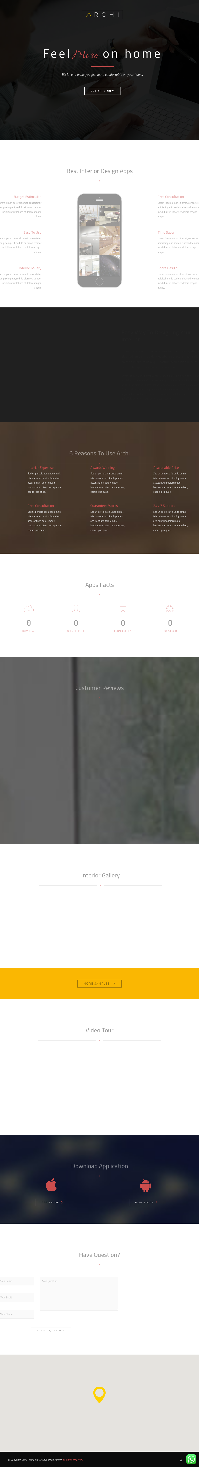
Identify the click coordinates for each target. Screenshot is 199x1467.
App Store (50, 1202)
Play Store (144, 1202)
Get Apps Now (102, 109)
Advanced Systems (52, 1460)
